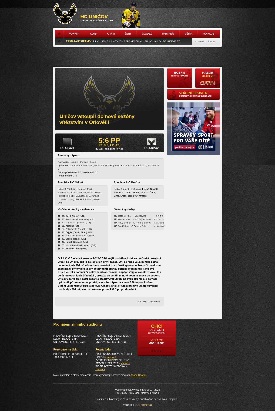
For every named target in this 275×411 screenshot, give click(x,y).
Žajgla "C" (133, 196)
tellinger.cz (146, 404)
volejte (157, 338)
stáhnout (111, 357)
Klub (93, 33)
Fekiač (145, 189)
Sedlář (117, 189)
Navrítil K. (119, 192)
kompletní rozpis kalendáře (198, 94)
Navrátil (154, 189)
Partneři (168, 33)
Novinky (74, 33)
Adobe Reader (138, 375)
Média (188, 33)
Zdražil (125, 189)
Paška (128, 192)
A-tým (111, 33)
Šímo (116, 196)
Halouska (136, 189)
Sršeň (123, 196)
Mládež (147, 33)
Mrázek (143, 196)
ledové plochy (179, 74)
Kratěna (144, 192)
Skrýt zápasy (205, 41)
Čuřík (152, 192)
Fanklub (208, 33)
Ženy (128, 33)
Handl (136, 192)
